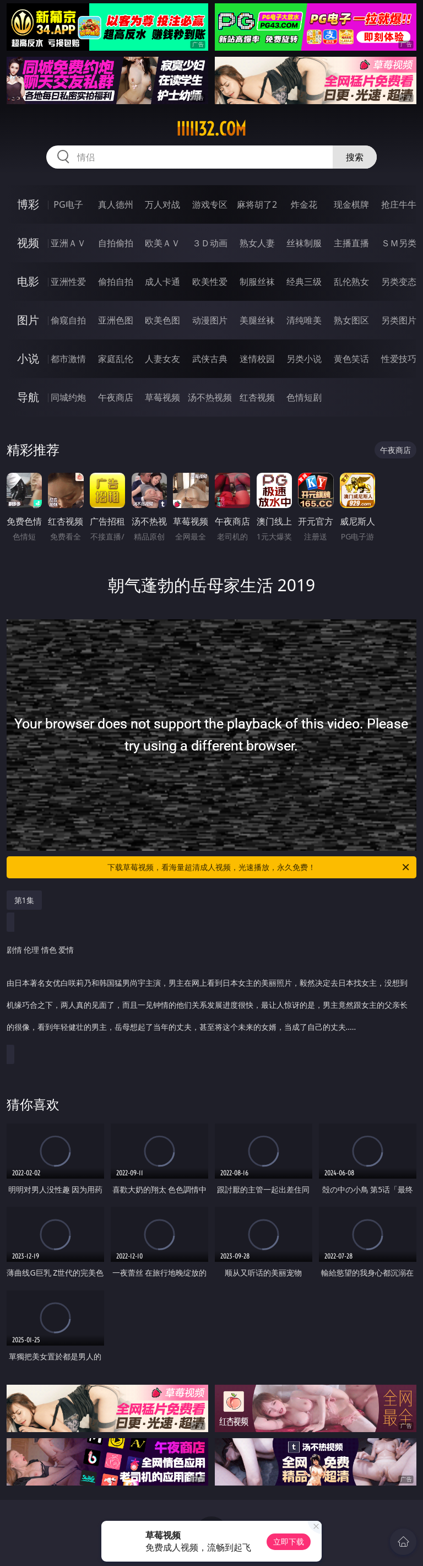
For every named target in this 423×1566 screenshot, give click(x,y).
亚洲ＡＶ (68, 243)
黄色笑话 (351, 359)
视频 (28, 242)
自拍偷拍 (115, 243)
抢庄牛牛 (398, 204)
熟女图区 (351, 320)
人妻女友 (162, 359)
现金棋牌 (351, 204)
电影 (28, 281)
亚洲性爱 (68, 282)
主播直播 (351, 243)
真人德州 (115, 204)
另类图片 (398, 320)
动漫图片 (209, 320)
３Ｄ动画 (209, 243)
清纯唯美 (304, 320)
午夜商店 (115, 397)
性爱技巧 (398, 359)
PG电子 (68, 204)
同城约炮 (68, 397)
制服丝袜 (257, 282)
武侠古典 (209, 359)
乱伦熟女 (351, 282)
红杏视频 (257, 397)
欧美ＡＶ (162, 243)
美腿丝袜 (257, 320)
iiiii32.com (211, 129)
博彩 (28, 204)
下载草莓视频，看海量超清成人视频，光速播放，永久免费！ (259, 867)
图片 (28, 319)
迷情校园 (257, 359)
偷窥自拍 (68, 320)
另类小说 (304, 359)
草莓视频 (162, 397)
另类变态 (398, 282)
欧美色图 (162, 320)
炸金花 (304, 204)
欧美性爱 (209, 282)
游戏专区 (209, 204)
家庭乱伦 (115, 359)
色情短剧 (304, 397)
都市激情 (68, 359)
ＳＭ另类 (398, 243)
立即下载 (288, 1541)
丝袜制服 (304, 243)
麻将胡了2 (257, 204)
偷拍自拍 (115, 282)
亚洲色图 (115, 320)
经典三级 (304, 282)
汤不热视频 (210, 397)
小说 (28, 358)
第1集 (24, 900)
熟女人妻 (257, 243)
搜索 (355, 157)
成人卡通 (162, 282)
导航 (28, 397)
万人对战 (162, 204)
